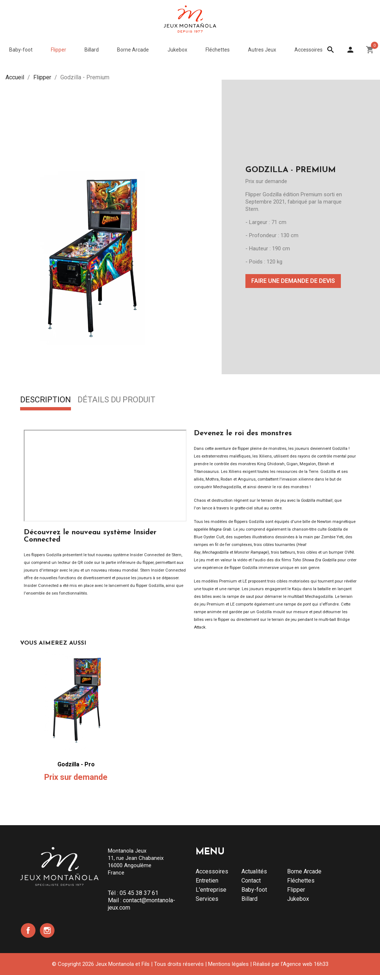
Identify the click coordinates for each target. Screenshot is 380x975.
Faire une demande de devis (293, 280)
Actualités (254, 871)
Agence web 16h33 (305, 964)
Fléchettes (301, 880)
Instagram (47, 930)
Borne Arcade (304, 871)
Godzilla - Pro (76, 764)
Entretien (207, 880)
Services (207, 898)
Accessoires (212, 871)
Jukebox (298, 898)
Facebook (28, 930)
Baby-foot (254, 889)
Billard (249, 898)
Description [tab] (45, 400)
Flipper (296, 889)
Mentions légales (228, 964)
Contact (251, 880)
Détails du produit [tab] (116, 400)
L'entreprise (211, 889)
